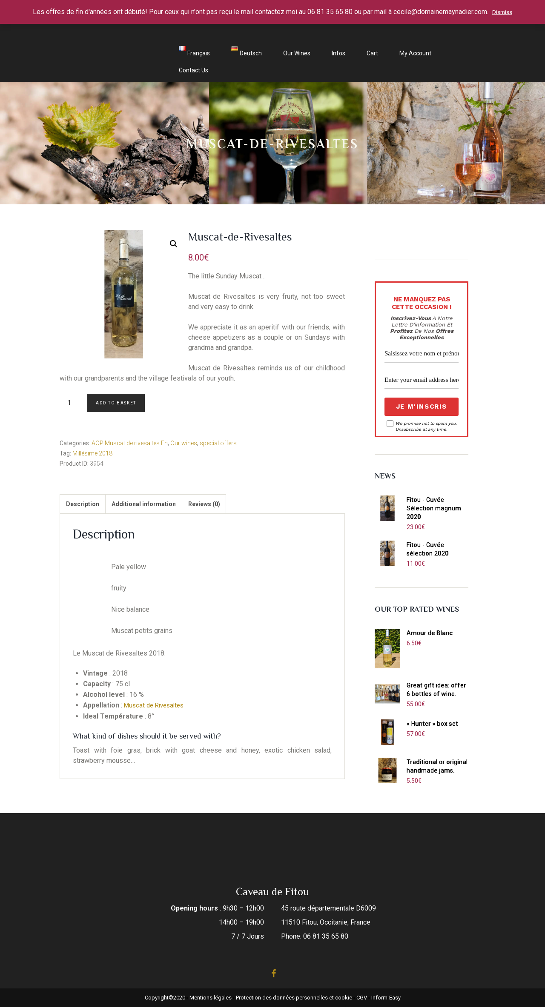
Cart (372, 53)
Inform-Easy (386, 998)
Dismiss (502, 12)
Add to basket (116, 403)
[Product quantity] (72, 403)
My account (415, 53)
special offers (218, 443)
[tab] (85, 505)
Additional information (151, 505)
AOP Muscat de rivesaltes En (130, 443)
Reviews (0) (217, 505)
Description (85, 505)
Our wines (296, 53)
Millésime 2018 (92, 453)
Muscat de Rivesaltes (156, 708)
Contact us (193, 70)
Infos (338, 53)
